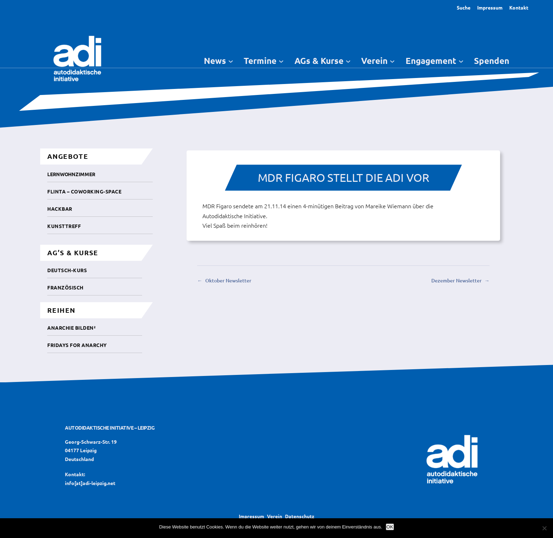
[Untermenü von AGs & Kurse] (348, 60)
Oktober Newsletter (228, 280)
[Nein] (544, 528)
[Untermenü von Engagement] (460, 60)
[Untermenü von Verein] (392, 60)
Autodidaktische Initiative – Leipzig (109, 427)
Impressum (490, 7)
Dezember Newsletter (456, 280)
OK (390, 527)
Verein (274, 516)
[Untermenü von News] (230, 60)
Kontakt (518, 7)
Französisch (65, 287)
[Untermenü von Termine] (281, 60)
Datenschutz (299, 516)
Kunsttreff (64, 226)
